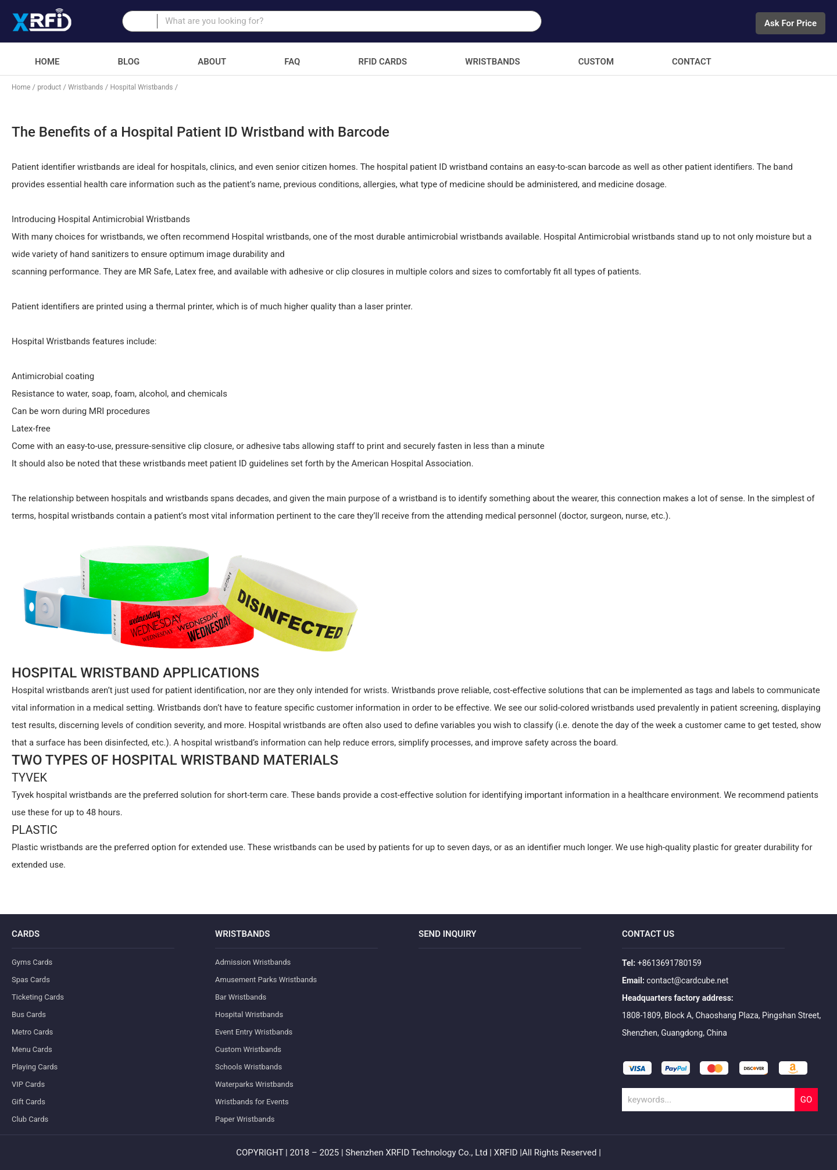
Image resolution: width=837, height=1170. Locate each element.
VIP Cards (28, 1084)
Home (47, 61)
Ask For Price (790, 23)
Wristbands (492, 61)
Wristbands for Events (252, 1101)
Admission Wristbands (253, 962)
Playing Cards (35, 1066)
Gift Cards (28, 1101)
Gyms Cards (32, 962)
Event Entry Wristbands (253, 1032)
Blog (129, 61)
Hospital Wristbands (141, 87)
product (49, 87)
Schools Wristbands (248, 1066)
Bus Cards (29, 1014)
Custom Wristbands (248, 1049)
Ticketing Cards (38, 997)
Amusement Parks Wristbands (266, 979)
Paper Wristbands (245, 1119)
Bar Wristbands (240, 997)
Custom (596, 61)
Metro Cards (32, 1032)
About (212, 61)
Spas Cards (31, 979)
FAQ (292, 61)
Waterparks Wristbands (254, 1084)
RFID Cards (382, 61)
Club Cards (30, 1119)
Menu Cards (32, 1049)
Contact (691, 61)
